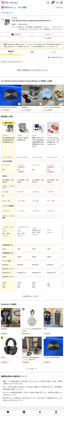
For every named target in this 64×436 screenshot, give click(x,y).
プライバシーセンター (40, 426)
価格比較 (11, 52)
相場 (32, 52)
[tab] (10, 52)
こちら (46, 46)
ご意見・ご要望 (24, 433)
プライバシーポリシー (23, 426)
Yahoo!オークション (25, 419)
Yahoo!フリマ (41, 419)
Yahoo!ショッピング (24, 422)
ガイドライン (46, 428)
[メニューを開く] (61, 2)
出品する (16, 34)
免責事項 (50, 392)
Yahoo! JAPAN (41, 422)
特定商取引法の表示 (24, 431)
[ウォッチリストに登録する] (12, 131)
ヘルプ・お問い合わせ (38, 433)
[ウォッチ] (19, 104)
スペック (53, 52)
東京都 (3, 62)
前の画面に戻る (8, 13)
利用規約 (17, 428)
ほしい (48, 34)
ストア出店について (39, 431)
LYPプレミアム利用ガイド (30, 428)
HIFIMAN (14, 18)
